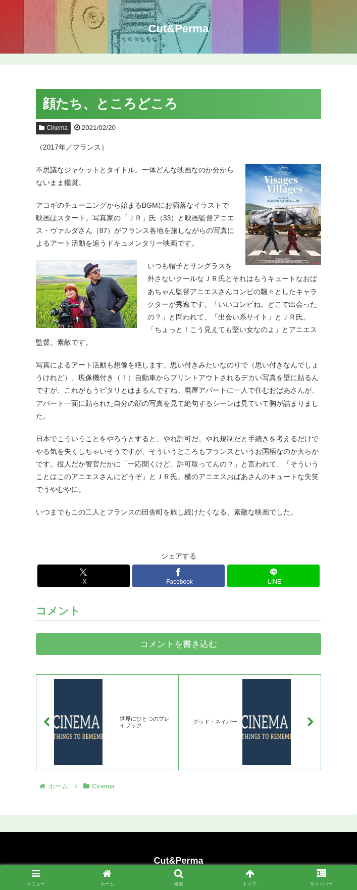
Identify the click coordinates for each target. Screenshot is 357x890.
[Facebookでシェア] (178, 576)
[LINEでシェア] (273, 576)
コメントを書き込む (178, 644)
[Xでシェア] (83, 576)
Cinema (53, 127)
